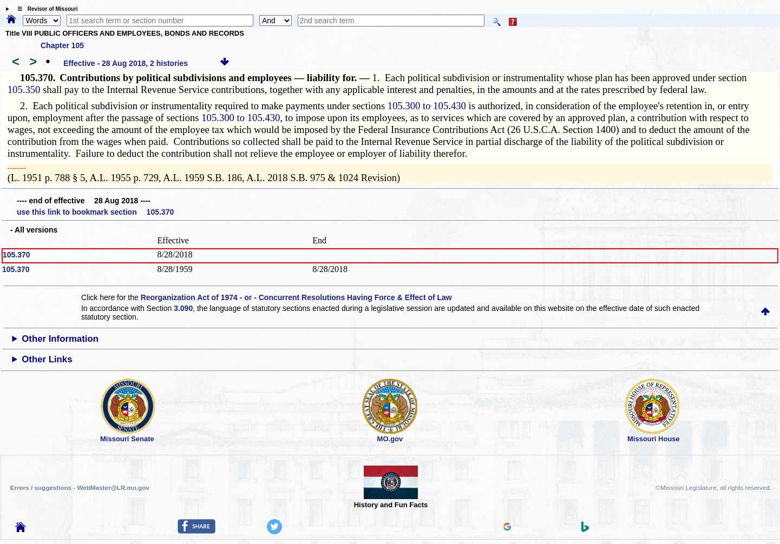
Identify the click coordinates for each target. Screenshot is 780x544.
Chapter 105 (62, 45)
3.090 (183, 308)
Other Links (47, 359)
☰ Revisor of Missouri (45, 9)
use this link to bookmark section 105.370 (95, 212)
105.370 (16, 254)
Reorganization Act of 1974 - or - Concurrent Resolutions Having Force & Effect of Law (296, 297)
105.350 (24, 89)
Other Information (60, 339)
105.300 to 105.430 (427, 105)
